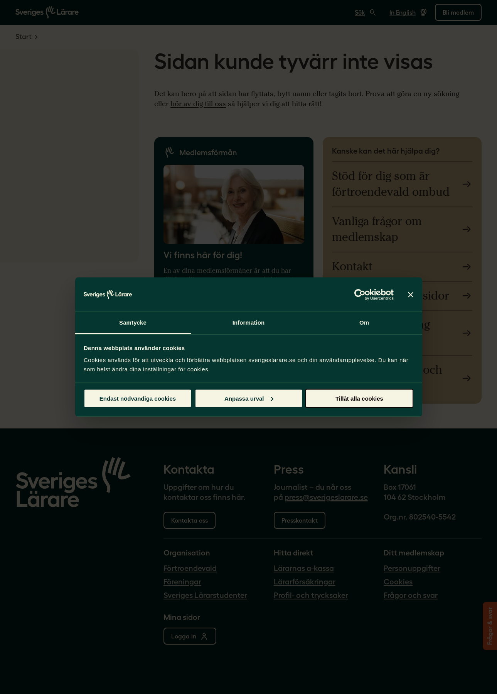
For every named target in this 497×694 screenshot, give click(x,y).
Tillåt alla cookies (359, 398)
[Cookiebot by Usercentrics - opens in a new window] (360, 294)
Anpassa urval (248, 398)
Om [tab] (364, 322)
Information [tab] (248, 322)
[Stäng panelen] (410, 294)
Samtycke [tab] (133, 322)
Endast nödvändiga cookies (137, 398)
